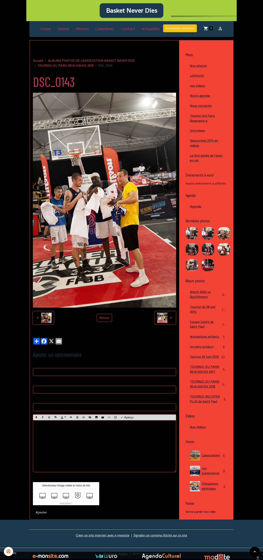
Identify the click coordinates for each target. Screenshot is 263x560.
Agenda (195, 207)
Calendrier (104, 29)
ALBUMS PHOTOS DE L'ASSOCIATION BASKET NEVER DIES (91, 61)
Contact (128, 29)
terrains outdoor (208, 348)
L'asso (45, 29)
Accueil (38, 61)
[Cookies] (8, 551)
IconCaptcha (65, 504)
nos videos (197, 86)
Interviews (197, 131)
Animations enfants (208, 338)
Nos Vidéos (198, 428)
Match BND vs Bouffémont (208, 295)
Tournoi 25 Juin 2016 (208, 358)
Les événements (208, 472)
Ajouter (41, 513)
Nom (36, 364)
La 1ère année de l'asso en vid (206, 158)
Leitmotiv (197, 76)
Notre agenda (200, 96)
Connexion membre (180, 29)
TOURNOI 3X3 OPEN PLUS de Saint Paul (208, 400)
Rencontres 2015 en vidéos (204, 143)
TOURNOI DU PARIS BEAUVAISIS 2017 (208, 370)
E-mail (37, 382)
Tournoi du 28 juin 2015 (208, 310)
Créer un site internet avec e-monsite (102, 536)
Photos (82, 29)
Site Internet (42, 400)
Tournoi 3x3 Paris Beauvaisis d (202, 118)
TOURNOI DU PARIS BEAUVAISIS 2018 (65, 66)
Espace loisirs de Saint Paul (208, 325)
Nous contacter (201, 106)
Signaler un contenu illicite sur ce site (160, 536)
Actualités (151, 29)
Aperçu (126, 418)
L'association (208, 457)
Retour (104, 318)
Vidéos (63, 29)
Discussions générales (208, 487)
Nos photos (198, 66)
